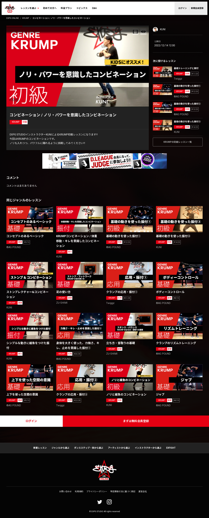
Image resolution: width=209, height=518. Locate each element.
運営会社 (142, 491)
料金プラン (66, 8)
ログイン (183, 8)
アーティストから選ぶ (119, 448)
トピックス (81, 8)
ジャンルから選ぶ (60, 448)
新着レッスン (40, 448)
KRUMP (25, 18)
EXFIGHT (171, 448)
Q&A (94, 8)
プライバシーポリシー (96, 491)
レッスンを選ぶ (28, 8)
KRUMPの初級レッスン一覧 (177, 142)
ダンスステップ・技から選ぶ (88, 448)
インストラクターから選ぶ (148, 448)
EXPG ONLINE (12, 18)
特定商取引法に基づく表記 (122, 491)
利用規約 (79, 491)
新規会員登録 (197, 8)
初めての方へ (50, 8)
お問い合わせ (65, 491)
